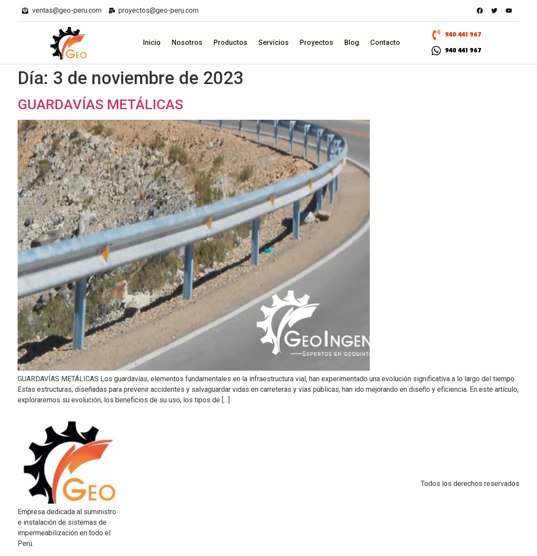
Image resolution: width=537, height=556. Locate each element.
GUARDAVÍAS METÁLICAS (100, 104)
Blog (351, 42)
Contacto (385, 42)
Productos (230, 42)
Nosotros (187, 42)
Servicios (273, 42)
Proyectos (316, 42)
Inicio (152, 42)
